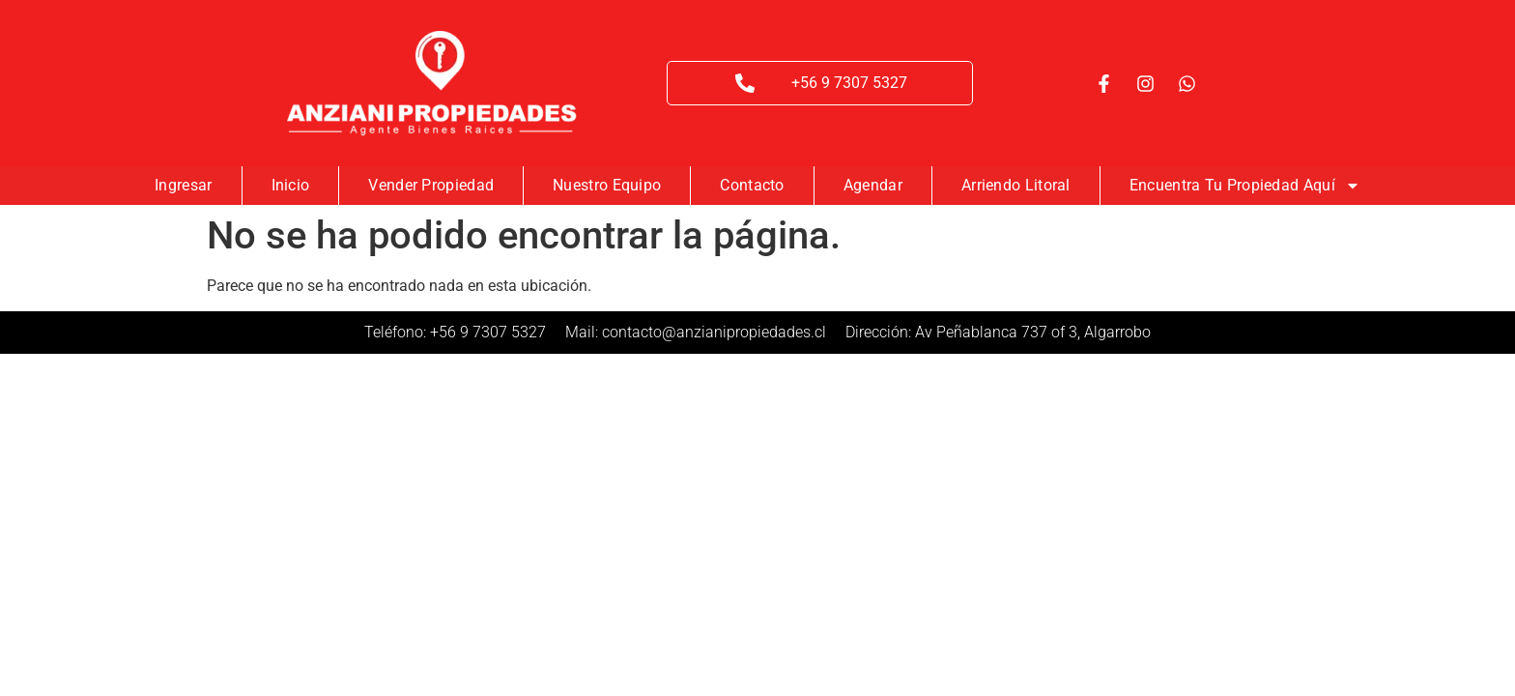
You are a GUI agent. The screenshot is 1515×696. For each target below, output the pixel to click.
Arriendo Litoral (1016, 185)
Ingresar (183, 185)
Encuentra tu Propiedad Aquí (1244, 185)
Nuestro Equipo (607, 185)
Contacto (752, 185)
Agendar (872, 185)
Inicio (291, 185)
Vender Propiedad (431, 185)
